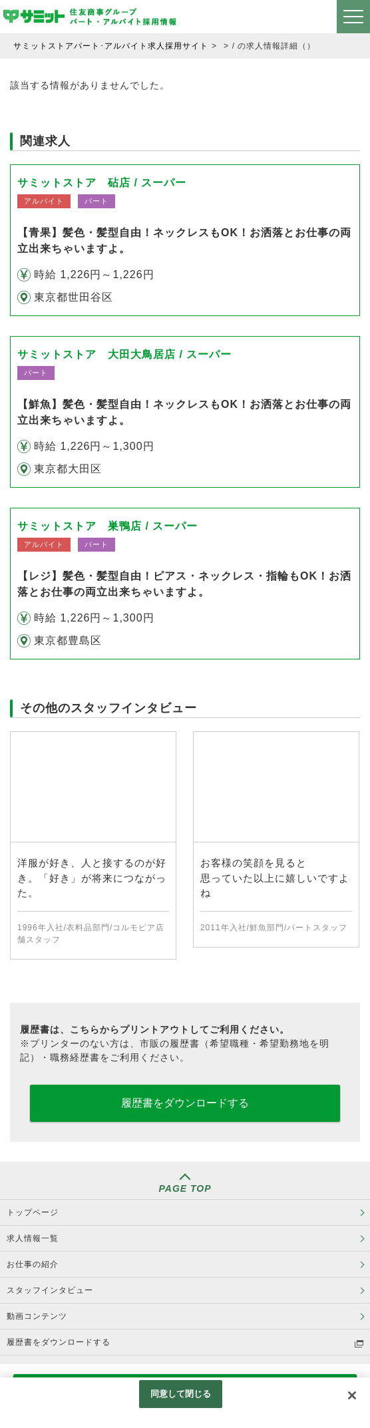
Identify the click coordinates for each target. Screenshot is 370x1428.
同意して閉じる (181, 1394)
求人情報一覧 (33, 1238)
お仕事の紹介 (33, 1264)
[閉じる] (352, 1395)
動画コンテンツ (37, 1316)
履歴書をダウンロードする (185, 1103)
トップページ (33, 1212)
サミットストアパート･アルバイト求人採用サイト (110, 46)
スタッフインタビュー (50, 1290)
